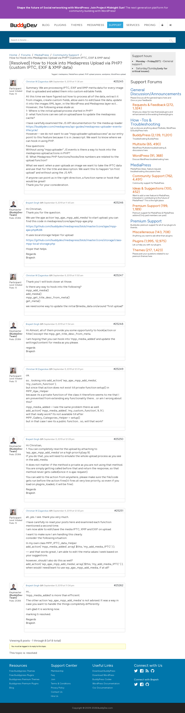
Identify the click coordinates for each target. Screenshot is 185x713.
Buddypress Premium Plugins (24, 683)
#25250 (118, 439)
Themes (76, 25)
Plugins (60, 25)
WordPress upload (118, 74)
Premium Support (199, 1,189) (150, 207)
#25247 (118, 275)
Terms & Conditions (61, 683)
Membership (57, 671)
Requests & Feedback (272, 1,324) (153, 106)
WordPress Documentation (106, 683)
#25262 (118, 585)
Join (53, 679)
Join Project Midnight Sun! (71, 7)
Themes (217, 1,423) (147, 250)
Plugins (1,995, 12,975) (149, 241)
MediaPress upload (76, 74)
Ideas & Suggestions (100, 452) (152, 190)
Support (115, 25)
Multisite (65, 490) (146, 144)
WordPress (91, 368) (147, 155)
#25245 (118, 81)
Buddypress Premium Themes (24, 679)
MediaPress (95, 25)
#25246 (118, 202)
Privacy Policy (57, 687)
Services (132, 25)
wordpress (106, 74)
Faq (53, 675)
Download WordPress (103, 675)
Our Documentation (102, 687)
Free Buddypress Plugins (21, 675)
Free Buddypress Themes (22, 671)
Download (103, 671)
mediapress (63, 74)
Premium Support (146, 221)
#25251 (118, 510)
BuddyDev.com (105, 708)
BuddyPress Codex (101, 679)
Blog (46, 25)
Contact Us (56, 692)
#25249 (118, 369)
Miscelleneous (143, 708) (151, 232)
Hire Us (54, 696)
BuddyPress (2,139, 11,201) (152, 135)
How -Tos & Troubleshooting (145, 122)
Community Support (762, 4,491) (152, 177)
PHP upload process (93, 74)
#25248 (118, 323)
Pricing (149, 25)
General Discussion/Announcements (155, 91)
